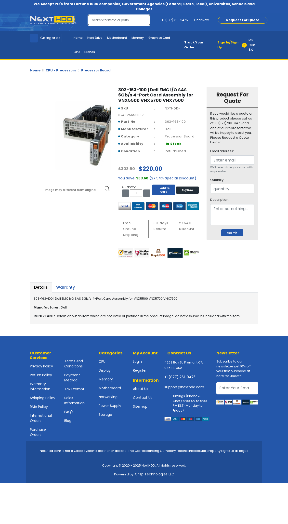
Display (105, 370)
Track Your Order (193, 45)
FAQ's (69, 411)
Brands (89, 52)
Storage (105, 414)
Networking (108, 396)
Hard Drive (95, 38)
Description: (219, 199)
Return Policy (41, 375)
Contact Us (142, 397)
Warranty (65, 287)
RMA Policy (39, 406)
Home (78, 38)
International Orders (41, 418)
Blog (67, 420)
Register (140, 370)
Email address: (222, 151)
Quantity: (217, 179)
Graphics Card (159, 38)
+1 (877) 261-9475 (180, 377)
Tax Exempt (74, 389)
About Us (140, 388)
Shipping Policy (42, 397)
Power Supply (110, 405)
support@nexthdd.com (184, 387)
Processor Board (96, 70)
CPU (77, 52)
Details (41, 287)
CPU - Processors (61, 70)
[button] (251, 45)
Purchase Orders (38, 432)
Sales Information (74, 400)
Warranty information (40, 386)
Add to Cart (164, 190)
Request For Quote (242, 20)
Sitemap (140, 406)
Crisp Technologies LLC (154, 474)
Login (137, 361)
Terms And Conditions (73, 364)
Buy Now (187, 190)
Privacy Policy (41, 366)
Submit (232, 233)
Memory (137, 38)
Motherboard (117, 38)
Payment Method (72, 378)
